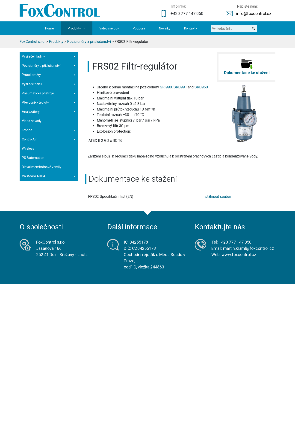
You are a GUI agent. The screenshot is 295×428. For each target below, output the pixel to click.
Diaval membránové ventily (41, 336)
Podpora (139, 28)
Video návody (109, 28)
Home (49, 28)
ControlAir (49, 308)
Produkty (77, 28)
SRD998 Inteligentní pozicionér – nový (45, 78)
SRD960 (201, 87)
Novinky (164, 28)
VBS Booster (49, 219)
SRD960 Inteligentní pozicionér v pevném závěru (45, 126)
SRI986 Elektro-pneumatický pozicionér (42, 102)
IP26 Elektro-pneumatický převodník (48, 203)
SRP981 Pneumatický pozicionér (45, 155)
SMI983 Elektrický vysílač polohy (45, 195)
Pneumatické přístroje (49, 262)
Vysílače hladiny (49, 56)
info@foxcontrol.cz (253, 13)
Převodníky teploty (49, 271)
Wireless (28, 318)
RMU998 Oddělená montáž (41, 227)
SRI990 (166, 87)
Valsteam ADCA (49, 345)
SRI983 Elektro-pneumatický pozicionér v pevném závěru (42, 142)
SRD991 (180, 87)
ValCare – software (36, 235)
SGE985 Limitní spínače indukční (45, 187)
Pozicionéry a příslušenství (49, 65)
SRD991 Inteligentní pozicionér (44, 90)
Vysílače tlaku (49, 253)
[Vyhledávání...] (234, 28)
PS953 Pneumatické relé (40, 211)
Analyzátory (49, 280)
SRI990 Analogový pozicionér (43, 114)
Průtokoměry (49, 244)
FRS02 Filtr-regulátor (37, 171)
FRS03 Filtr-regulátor (37, 179)
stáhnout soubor (218, 196)
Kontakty (190, 28)
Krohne (49, 299)
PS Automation (33, 327)
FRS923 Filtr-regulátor (38, 163)
